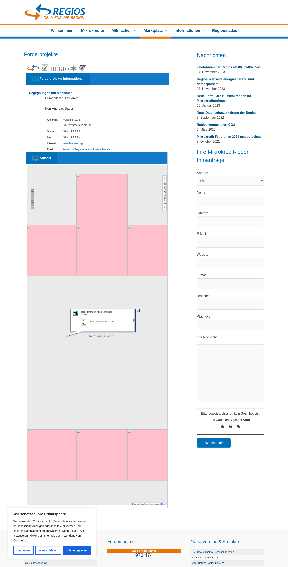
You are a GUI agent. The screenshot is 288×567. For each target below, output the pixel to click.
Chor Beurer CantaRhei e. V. (208, 562)
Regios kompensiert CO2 (216, 124)
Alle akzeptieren (77, 550)
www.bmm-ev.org (73, 143)
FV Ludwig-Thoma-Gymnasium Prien (213, 551)
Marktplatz (155, 31)
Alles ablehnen (48, 550)
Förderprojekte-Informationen (58, 79)
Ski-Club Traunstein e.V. (205, 557)
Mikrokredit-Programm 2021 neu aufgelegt (229, 136)
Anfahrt (41, 158)
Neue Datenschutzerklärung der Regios (227, 112)
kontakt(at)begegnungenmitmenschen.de (86, 149)
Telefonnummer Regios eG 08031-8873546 (229, 67)
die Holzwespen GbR (37, 562)
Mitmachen (124, 31)
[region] (52, 533)
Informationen (189, 31)
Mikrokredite (92, 30)
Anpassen (23, 550)
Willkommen (62, 30)
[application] (134, 31)
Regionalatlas (224, 30)
